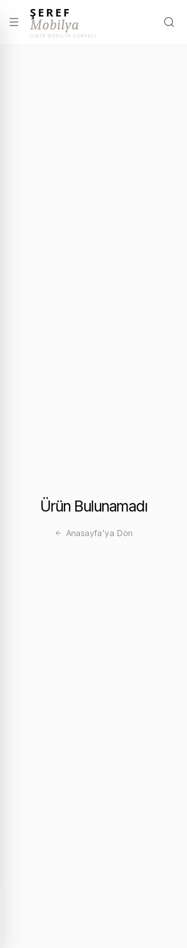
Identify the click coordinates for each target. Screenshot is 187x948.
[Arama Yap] (169, 22)
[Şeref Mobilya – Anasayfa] (63, 22)
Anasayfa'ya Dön (93, 533)
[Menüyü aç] (14, 22)
